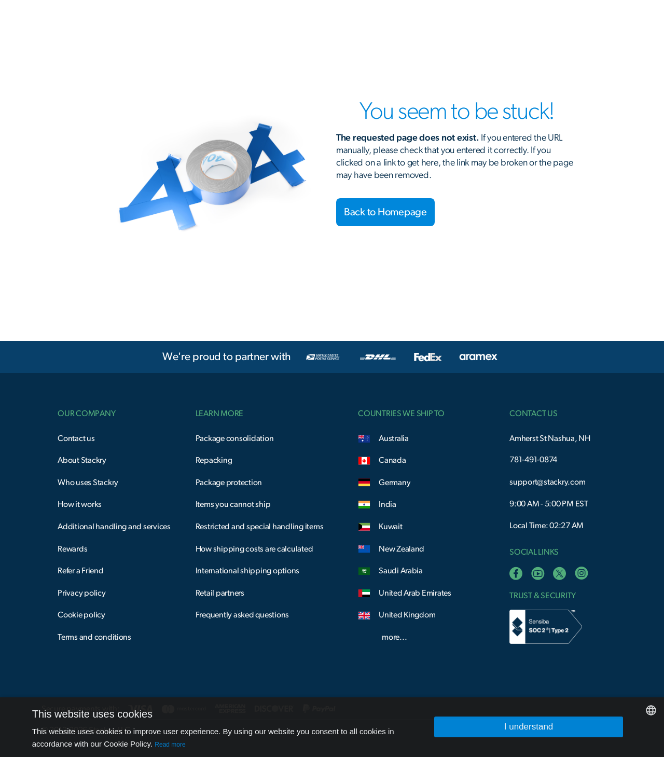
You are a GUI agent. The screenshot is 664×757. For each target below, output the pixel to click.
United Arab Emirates (415, 593)
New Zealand (401, 549)
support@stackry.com (547, 482)
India (387, 504)
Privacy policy (81, 593)
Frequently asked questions (242, 615)
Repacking (214, 460)
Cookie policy (81, 615)
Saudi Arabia (401, 571)
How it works (80, 504)
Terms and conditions (94, 637)
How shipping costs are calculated (254, 549)
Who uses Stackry (88, 482)
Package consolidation (235, 438)
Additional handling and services (114, 526)
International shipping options (247, 571)
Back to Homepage (385, 212)
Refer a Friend (80, 571)
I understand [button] (529, 727)
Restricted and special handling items (260, 526)
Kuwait (390, 526)
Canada (392, 460)
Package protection (229, 482)
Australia (394, 438)
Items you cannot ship (233, 504)
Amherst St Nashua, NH (549, 438)
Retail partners (220, 593)
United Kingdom (407, 615)
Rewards (72, 549)
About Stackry (82, 460)
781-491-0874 (533, 460)
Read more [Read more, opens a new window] (170, 744)
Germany (394, 482)
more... (394, 637)
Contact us (76, 438)
